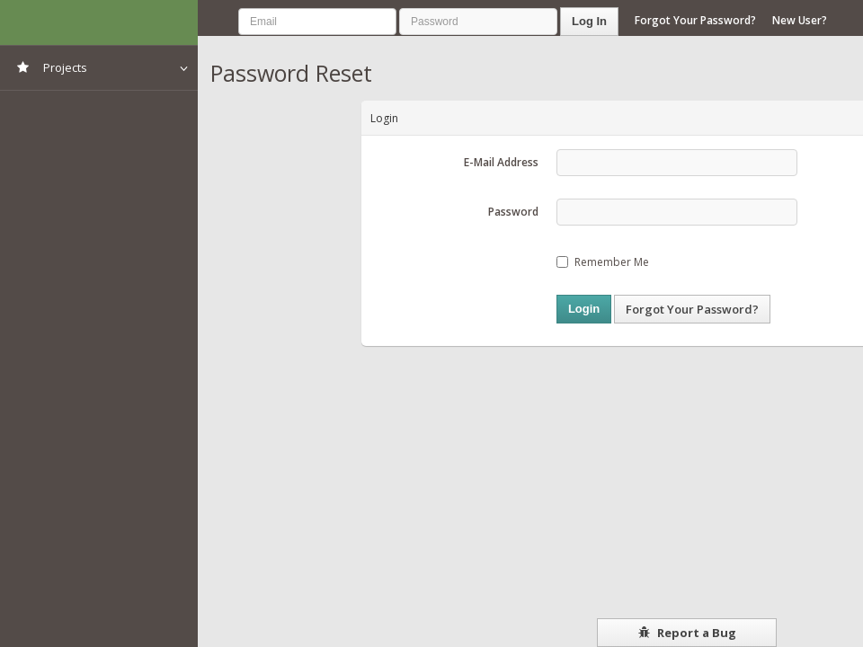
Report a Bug (687, 633)
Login (584, 308)
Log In (589, 21)
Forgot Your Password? (695, 20)
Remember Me (602, 262)
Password (513, 211)
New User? (799, 20)
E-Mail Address (501, 162)
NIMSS (99, 22)
